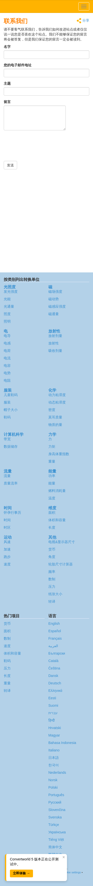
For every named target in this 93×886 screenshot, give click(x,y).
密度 (51, 410)
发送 (10, 165)
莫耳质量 (55, 417)
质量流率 (11, 483)
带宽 (7, 439)
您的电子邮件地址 (17, 65)
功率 (51, 476)
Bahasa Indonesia (62, 743)
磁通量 (53, 314)
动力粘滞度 (57, 395)
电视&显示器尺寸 (61, 542)
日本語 (53, 758)
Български (56, 653)
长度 (51, 527)
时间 (7, 520)
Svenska (55, 817)
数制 (51, 579)
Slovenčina (56, 810)
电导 (7, 336)
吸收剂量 (55, 351)
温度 (51, 498)
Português (56, 795)
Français (55, 638)
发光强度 (11, 292)
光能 (7, 299)
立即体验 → (21, 873)
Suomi (53, 705)
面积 (51, 513)
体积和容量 (57, 520)
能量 (51, 483)
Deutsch (54, 683)
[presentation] (41, 148)
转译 (51, 601)
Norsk (53, 780)
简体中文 (55, 847)
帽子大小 (11, 410)
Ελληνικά (55, 691)
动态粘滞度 (57, 402)
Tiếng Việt (56, 840)
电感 (7, 343)
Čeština (54, 668)
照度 (7, 314)
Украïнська (57, 832)
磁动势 (53, 299)
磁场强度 (55, 292)
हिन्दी (51, 720)
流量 (7, 476)
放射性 (53, 343)
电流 (7, 358)
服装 (7, 402)
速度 (7, 564)
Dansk (53, 676)
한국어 (53, 765)
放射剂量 (55, 336)
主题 (7, 83)
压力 (51, 587)
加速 (7, 549)
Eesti (52, 698)
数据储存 (11, 446)
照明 (7, 321)
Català (53, 661)
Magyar (54, 735)
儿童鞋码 (11, 395)
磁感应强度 (57, 306)
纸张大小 (55, 594)
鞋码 (7, 417)
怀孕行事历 (12, 513)
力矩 (51, 446)
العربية (53, 646)
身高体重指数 (58, 454)
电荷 (7, 351)
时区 (7, 527)
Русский (54, 802)
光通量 (9, 306)
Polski (53, 787)
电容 (7, 366)
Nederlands (57, 773)
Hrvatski (54, 728)
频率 (51, 572)
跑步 (7, 557)
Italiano (54, 750)
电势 (7, 373)
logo (46, 6)
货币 (51, 549)
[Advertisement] (46, 220)
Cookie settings (71, 872)
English (54, 624)
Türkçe (53, 825)
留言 (7, 102)
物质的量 (55, 425)
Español (54, 631)
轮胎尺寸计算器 (60, 564)
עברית (53, 713)
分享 (83, 20)
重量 (51, 461)
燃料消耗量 (57, 491)
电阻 (7, 380)
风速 (7, 542)
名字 (7, 47)
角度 (51, 557)
